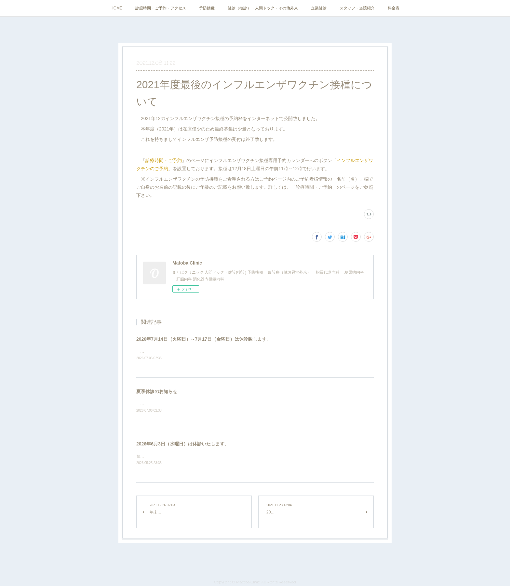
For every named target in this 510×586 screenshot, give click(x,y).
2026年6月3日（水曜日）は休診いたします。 (182, 443)
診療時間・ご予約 (163, 160)
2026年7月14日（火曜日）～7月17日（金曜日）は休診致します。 (203, 339)
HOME (116, 8)
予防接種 (207, 8)
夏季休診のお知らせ (156, 391)
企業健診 (319, 8)
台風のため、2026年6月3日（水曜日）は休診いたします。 (187, 456)
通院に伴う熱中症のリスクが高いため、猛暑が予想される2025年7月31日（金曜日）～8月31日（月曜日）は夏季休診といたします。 (254, 404)
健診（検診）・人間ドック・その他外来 (263, 8)
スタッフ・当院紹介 (357, 8)
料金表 (393, 8)
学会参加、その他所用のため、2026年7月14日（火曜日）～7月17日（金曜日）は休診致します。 (223, 351)
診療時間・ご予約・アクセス (160, 8)
